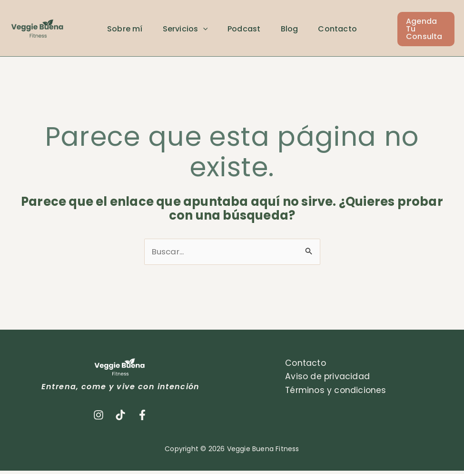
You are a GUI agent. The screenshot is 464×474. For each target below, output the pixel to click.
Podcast (251, 30)
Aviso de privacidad (326, 380)
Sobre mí (126, 30)
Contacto (350, 30)
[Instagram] (98, 418)
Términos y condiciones (334, 394)
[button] (433, 30)
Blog (299, 30)
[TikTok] (120, 418)
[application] (207, 30)
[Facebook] (142, 418)
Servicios (189, 30)
